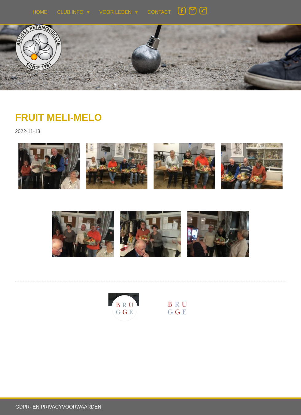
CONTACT (159, 12)
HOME (40, 12)
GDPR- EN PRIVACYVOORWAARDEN (58, 406)
